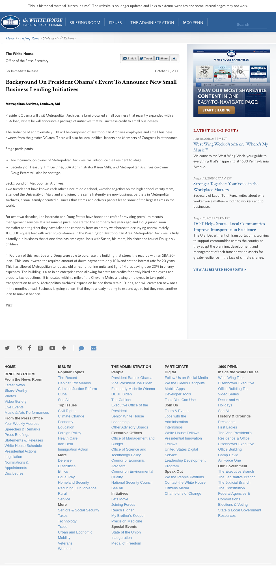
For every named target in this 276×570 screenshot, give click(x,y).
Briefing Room (85, 22)
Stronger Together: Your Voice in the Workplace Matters (225, 187)
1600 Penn (193, 22)
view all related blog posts (218, 269)
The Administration (152, 22)
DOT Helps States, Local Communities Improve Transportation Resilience (229, 227)
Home (31, 22)
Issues (115, 22)
